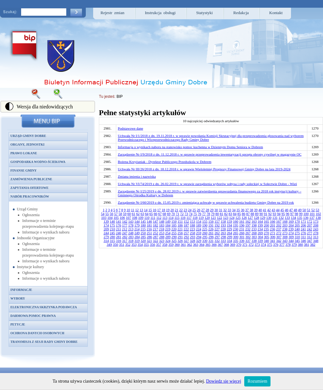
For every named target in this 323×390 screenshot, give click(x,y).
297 (217, 237)
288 (162, 237)
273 (285, 233)
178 (131, 225)
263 (223, 233)
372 (251, 244)
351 (122, 244)
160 (235, 221)
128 (256, 217)
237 (278, 229)
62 (138, 214)
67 (160, 214)
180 (143, 225)
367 (220, 244)
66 (155, 214)
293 (192, 237)
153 (192, 221)
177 (124, 225)
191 (211, 225)
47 (291, 210)
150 (174, 221)
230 (235, 229)
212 (124, 229)
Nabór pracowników (30, 196)
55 (107, 214)
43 (273, 210)
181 (149, 225)
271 (272, 233)
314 (106, 240)
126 (244, 217)
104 (110, 217)
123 (226, 217)
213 (130, 229)
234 (260, 229)
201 (272, 225)
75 (195, 214)
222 (186, 229)
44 (277, 210)
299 (229, 237)
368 (226, 244)
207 (309, 225)
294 (198, 237)
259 (198, 233)
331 (211, 240)
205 (297, 225)
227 (217, 229)
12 (137, 210)
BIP (120, 96)
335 (235, 240)
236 (272, 229)
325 (174, 240)
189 (198, 225)
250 (143, 233)
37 (247, 210)
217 (155, 229)
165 (266, 221)
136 (306, 217)
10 (128, 210)
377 (282, 244)
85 (239, 214)
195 (235, 225)
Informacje (21, 290)
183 (162, 225)
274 (291, 233)
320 (143, 240)
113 (164, 217)
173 (316, 221)
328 (192, 240)
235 (266, 229)
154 (198, 221)
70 (173, 214)
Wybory (18, 298)
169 (291, 221)
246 (118, 233)
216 (149, 229)
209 (106, 229)
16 (154, 210)
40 (260, 210)
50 (304, 210)
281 (118, 237)
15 (150, 210)
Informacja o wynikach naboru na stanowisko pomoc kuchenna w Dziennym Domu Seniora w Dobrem (190, 147)
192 (217, 225)
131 (275, 217)
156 (211, 221)
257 (186, 233)
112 (158, 217)
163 (254, 221)
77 (204, 214)
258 (192, 233)
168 (285, 221)
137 (312, 217)
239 (291, 229)
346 (303, 240)
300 (235, 237)
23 (185, 210)
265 (235, 233)
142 (124, 221)
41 (264, 210)
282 (124, 237)
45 (282, 210)
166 (272, 221)
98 (296, 214)
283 (131, 237)
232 (248, 229)
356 (152, 244)
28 (207, 210)
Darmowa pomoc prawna (33, 316)
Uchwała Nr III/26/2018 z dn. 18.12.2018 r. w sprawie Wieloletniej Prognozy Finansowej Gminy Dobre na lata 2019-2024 (204, 169)
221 (180, 229)
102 (318, 214)
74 (190, 214)
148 (162, 221)
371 (245, 244)
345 (297, 240)
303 (254, 237)
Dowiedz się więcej (223, 381)
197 (248, 225)
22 (181, 210)
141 (118, 221)
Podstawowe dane (130, 128)
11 (132, 210)
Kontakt (276, 12)
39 (256, 210)
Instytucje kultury (30, 267)
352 (128, 244)
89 (257, 214)
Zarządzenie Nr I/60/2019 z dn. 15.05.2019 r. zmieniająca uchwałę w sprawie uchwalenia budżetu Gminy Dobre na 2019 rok (206, 202)
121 (213, 217)
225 (204, 229)
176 (118, 225)
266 (242, 233)
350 (115, 244)
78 (208, 214)
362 (189, 244)
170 (297, 221)
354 (140, 244)
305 (266, 237)
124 (232, 217)
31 (220, 210)
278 (316, 233)
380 (300, 244)
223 (192, 229)
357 (158, 244)
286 (149, 237)
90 (261, 214)
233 (254, 229)
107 (128, 217)
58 (120, 214)
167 (279, 221)
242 (309, 229)
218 (162, 229)
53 (317, 210)
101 (312, 214)
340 (266, 240)
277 (309, 233)
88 (252, 214)
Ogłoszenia (31, 215)
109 (141, 217)
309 (291, 237)
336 (242, 240)
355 (146, 244)
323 (162, 240)
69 (169, 214)
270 (266, 233)
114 (171, 217)
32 (225, 210)
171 (303, 221)
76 (199, 214)
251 (149, 233)
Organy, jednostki (27, 144)
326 (180, 240)
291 (180, 237)
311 (303, 237)
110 (146, 217)
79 (212, 214)
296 (211, 237)
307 (279, 237)
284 (137, 237)
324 (168, 240)
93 (274, 214)
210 (112, 229)
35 (238, 210)
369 (232, 244)
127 (250, 217)
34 (234, 210)
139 (106, 221)
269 (260, 233)
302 (248, 237)
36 (242, 210)
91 (265, 214)
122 (219, 217)
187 (186, 225)
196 (242, 225)
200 (266, 225)
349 (109, 244)
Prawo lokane (24, 153)
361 (183, 244)
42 (269, 210)
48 (295, 210)
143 (131, 221)
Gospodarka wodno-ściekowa (38, 162)
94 (278, 214)
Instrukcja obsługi (160, 12)
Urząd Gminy (27, 209)
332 (217, 240)
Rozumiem (257, 381)
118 (195, 217)
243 (316, 229)
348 (316, 240)
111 (153, 217)
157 (217, 221)
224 (198, 229)
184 (168, 225)
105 (116, 217)
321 (149, 240)
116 (183, 217)
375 (269, 244)
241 (303, 229)
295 (205, 237)
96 (287, 214)
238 (285, 229)
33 (229, 210)
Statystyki (204, 12)
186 (180, 225)
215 (143, 229)
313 (316, 237)
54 (102, 214)
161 (242, 221)
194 (229, 225)
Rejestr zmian (113, 12)
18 (163, 210)
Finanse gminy (24, 170)
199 (260, 225)
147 (155, 221)
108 (134, 217)
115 (177, 217)
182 (155, 225)
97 (292, 214)
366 (214, 244)
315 (112, 240)
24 (189, 210)
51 (309, 210)
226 (211, 229)
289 (168, 237)
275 (297, 233)
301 (242, 237)
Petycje (18, 324)
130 (268, 217)
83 (230, 214)
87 (248, 214)
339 (260, 240)
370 (238, 244)
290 (174, 237)
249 (137, 233)
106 (122, 217)
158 (223, 221)
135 (300, 217)
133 (287, 217)
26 (198, 210)
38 (251, 210)
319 (137, 240)
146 (149, 221)
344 (291, 240)
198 (254, 225)
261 (211, 233)
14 (146, 210)
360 (177, 244)
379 (294, 244)
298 (223, 237)
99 (301, 214)
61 (133, 214)
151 (180, 221)
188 (192, 225)
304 (260, 237)
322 (155, 240)
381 (306, 244)
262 (217, 233)
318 (131, 240)
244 (106, 233)
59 (124, 214)
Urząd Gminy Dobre (28, 136)
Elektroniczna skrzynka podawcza (44, 307)
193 (223, 225)
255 (174, 233)
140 (112, 221)
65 (151, 214)
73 (186, 214)
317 (124, 240)
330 (205, 240)
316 (118, 240)
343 (285, 240)
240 (297, 229)
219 (168, 229)
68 (164, 214)
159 (229, 221)
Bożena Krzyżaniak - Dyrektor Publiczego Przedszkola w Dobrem (164, 162)
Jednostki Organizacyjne (36, 238)
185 (174, 225)
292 (186, 237)
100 (306, 214)
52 (313, 210)
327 (186, 240)
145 (143, 221)
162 (248, 221)
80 (217, 214)
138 (318, 217)
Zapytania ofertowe (30, 188)
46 (286, 210)
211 (118, 229)
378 (288, 244)
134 (293, 217)
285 (143, 237)
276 (303, 233)
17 (159, 210)
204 (291, 225)
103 (104, 217)
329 (198, 240)
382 (312, 244)
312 (309, 237)
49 (300, 210)
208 (316, 225)
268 (254, 233)
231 (242, 229)
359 (171, 244)
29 (212, 210)
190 (205, 225)
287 (155, 237)
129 (262, 217)
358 (164, 244)
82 (226, 214)
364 (202, 244)
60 (129, 214)
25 (194, 210)
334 (229, 240)
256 (180, 233)
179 (137, 225)
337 (248, 240)
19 (168, 210)
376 (276, 244)
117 (188, 217)
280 (112, 237)
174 (106, 225)
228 (223, 229)
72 (182, 214)
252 (155, 233)
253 (162, 233)
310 (297, 237)
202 (279, 225)
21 (176, 210)
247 (124, 233)
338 (254, 240)
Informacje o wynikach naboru (46, 232)
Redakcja (241, 12)
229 (229, 229)
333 (223, 240)
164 (260, 221)
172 (309, 221)
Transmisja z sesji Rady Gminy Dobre (44, 341)
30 (216, 210)
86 (243, 214)
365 (208, 244)
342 (279, 240)
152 (186, 221)
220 (174, 229)
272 (279, 233)
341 (272, 240)
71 (177, 214)
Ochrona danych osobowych (37, 333)
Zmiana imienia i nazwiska (137, 176)
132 (281, 217)
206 (303, 225)
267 (248, 233)
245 (112, 233)
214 (137, 229)
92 (270, 214)
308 (285, 237)
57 (116, 214)
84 (235, 214)
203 (285, 225)
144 (137, 221)
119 (201, 217)
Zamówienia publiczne (31, 179)
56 (111, 214)
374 (263, 244)
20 (172, 210)
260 (205, 233)
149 (168, 221)
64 (147, 214)
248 (131, 233)
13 (141, 210)
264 (229, 233)
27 (203, 210)
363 (195, 244)
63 (142, 214)
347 (309, 240)
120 (207, 217)
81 (221, 214)
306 (272, 237)
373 (257, 244)
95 (283, 214)
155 (205, 221)
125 (238, 217)
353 (134, 244)
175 (112, 225)
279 (106, 237)
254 (168, 233)
